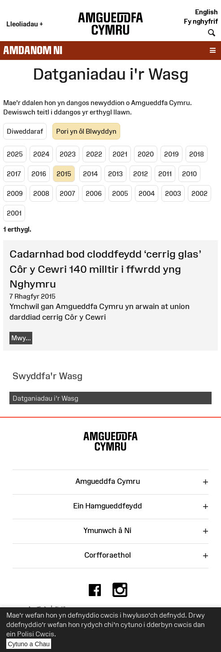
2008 (41, 193)
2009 (15, 193)
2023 (68, 154)
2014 (90, 174)
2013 (115, 174)
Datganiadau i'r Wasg (45, 398)
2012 (140, 174)
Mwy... (21, 338)
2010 (189, 174)
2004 (147, 193)
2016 (38, 174)
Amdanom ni (32, 50)
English (206, 12)
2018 (196, 154)
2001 (14, 213)
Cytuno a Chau (30, 644)
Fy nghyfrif (201, 21)
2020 (146, 154)
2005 (120, 193)
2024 (41, 154)
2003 (173, 193)
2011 (165, 174)
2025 (15, 154)
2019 (171, 154)
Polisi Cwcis (35, 634)
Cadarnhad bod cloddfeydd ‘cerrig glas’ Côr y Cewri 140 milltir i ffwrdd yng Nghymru (105, 269)
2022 (94, 154)
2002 (199, 193)
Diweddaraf (25, 131)
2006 (94, 193)
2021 (120, 154)
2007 (67, 193)
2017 (14, 174)
